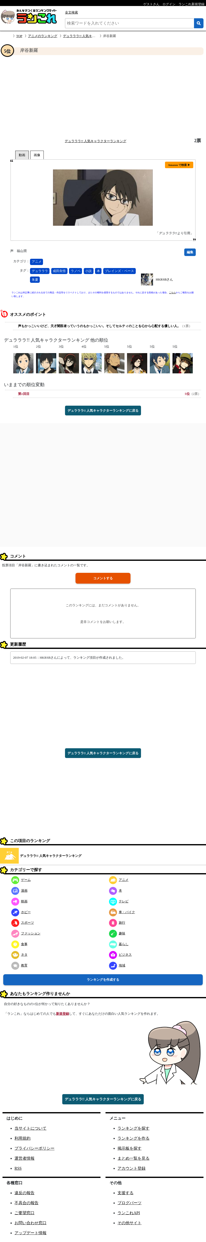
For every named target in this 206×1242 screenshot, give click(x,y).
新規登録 (62, 1014)
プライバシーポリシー (34, 1148)
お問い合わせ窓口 (30, 1223)
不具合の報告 (26, 1203)
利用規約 (22, 1138)
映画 (19, 901)
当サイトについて (30, 1128)
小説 (88, 271)
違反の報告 (24, 1193)
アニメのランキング (42, 36)
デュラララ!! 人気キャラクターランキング (93, 36)
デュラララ (40, 271)
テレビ (118, 901)
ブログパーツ (130, 1203)
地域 (117, 965)
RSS (18, 1168)
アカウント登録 (132, 1168)
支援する (126, 1193)
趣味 (117, 933)
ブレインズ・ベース (119, 271)
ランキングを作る (134, 1138)
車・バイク (122, 912)
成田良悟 (59, 271)
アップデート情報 (30, 1233)
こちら (172, 292)
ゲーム (21, 880)
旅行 (117, 922)
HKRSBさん (164, 279)
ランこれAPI (129, 1213)
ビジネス (120, 954)
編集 (190, 252)
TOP (19, 36)
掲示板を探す (130, 1148)
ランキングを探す (134, 1128)
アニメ (37, 262)
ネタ (19, 954)
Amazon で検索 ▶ (179, 164)
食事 (19, 944)
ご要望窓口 (24, 1213)
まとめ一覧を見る (134, 1158)
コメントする (103, 578)
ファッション (25, 933)
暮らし (118, 944)
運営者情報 (24, 1158)
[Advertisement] (103, 97)
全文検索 (71, 12)
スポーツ (22, 922)
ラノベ (75, 271)
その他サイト (130, 1223)
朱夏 (35, 280)
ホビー (21, 912)
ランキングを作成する (103, 979)
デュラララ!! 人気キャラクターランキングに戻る (103, 410)
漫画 (19, 890)
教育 (19, 965)
